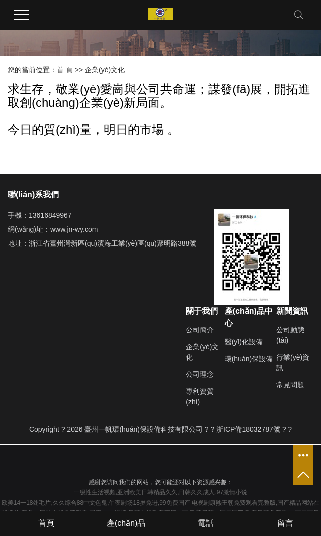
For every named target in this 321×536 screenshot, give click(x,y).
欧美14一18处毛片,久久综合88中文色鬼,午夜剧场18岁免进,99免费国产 (96, 503)
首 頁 (65, 70)
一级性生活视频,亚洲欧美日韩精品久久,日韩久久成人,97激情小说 (160, 492)
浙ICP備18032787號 (248, 430)
